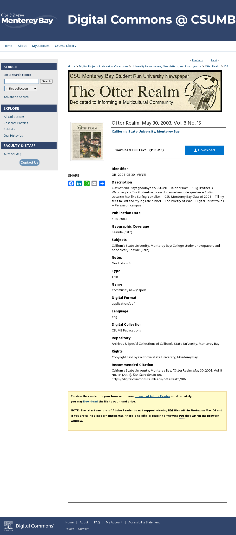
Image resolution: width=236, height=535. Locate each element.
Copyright (83, 529)
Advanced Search (16, 97)
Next (214, 60)
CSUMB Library (65, 46)
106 (226, 66)
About (84, 522)
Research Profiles (16, 123)
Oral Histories (13, 136)
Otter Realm (212, 66)
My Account (114, 522)
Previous (197, 60)
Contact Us (30, 162)
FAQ (97, 522)
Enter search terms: (17, 75)
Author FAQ (12, 154)
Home (72, 66)
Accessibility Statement (144, 522)
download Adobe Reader (152, 396)
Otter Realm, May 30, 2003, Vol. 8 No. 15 (156, 123)
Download (204, 150)
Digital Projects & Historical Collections (103, 66)
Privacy (70, 529)
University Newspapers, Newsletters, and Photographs (167, 66)
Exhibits (9, 129)
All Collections (14, 117)
